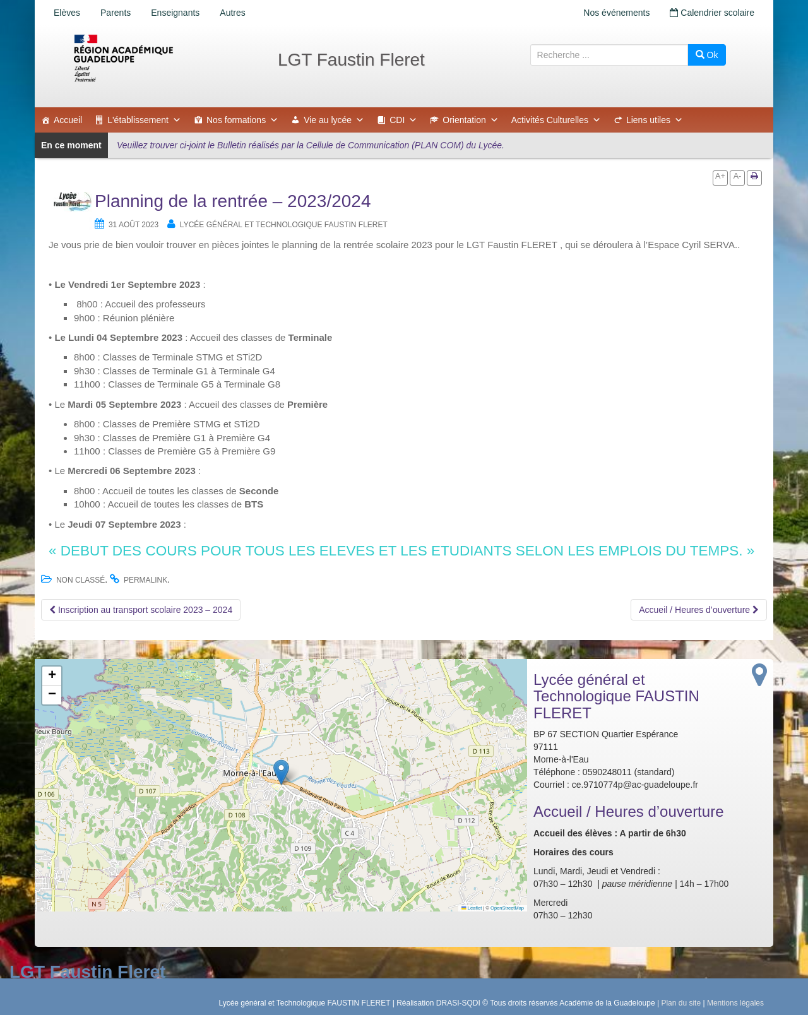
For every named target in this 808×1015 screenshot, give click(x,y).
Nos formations (242, 120)
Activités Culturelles (556, 120)
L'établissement (144, 120)
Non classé (80, 580)
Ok (707, 55)
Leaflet (471, 908)
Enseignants (175, 13)
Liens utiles (654, 120)
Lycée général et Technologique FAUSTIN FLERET (284, 224)
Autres (232, 13)
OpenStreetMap (507, 908)
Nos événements (616, 13)
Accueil (68, 120)
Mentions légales (735, 1003)
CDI (403, 120)
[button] (281, 772)
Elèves (67, 13)
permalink (145, 580)
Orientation (470, 120)
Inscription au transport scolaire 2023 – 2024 (140, 610)
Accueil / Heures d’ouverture (699, 610)
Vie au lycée (334, 120)
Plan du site (681, 1003)
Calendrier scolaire (712, 13)
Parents (115, 13)
